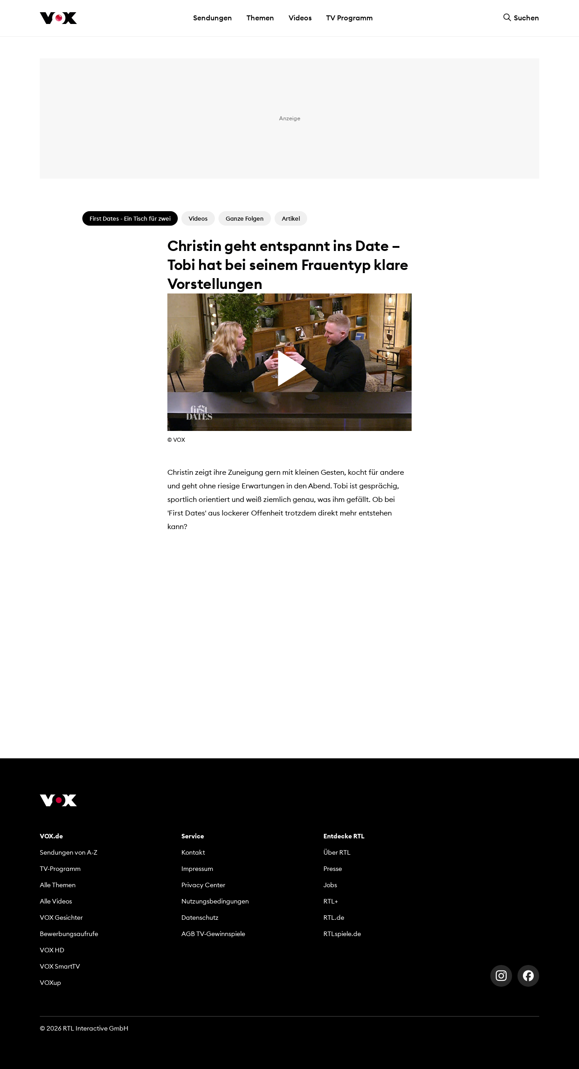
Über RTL (337, 852)
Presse (332, 869)
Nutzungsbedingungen (215, 901)
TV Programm (349, 17)
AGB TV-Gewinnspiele (213, 934)
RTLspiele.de (342, 934)
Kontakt (193, 852)
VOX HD (52, 950)
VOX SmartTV (60, 966)
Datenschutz (199, 917)
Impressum (197, 869)
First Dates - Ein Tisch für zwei (130, 218)
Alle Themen (58, 885)
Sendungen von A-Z (68, 852)
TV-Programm (60, 869)
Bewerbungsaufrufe (69, 934)
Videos (300, 17)
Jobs (330, 885)
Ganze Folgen (245, 218)
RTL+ (330, 901)
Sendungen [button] (212, 17)
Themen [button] (260, 17)
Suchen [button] (521, 17)
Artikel (291, 218)
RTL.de (333, 917)
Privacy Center (203, 885)
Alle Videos (56, 901)
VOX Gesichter (61, 917)
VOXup (50, 983)
